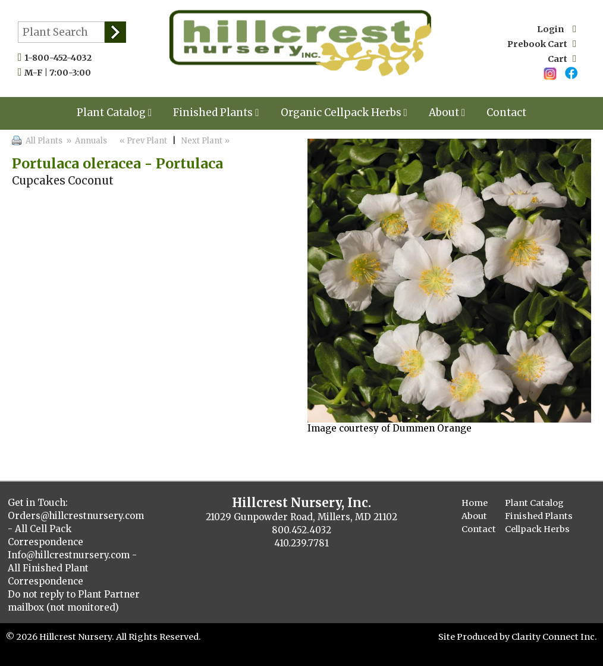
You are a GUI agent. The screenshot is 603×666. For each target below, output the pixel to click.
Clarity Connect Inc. (554, 636)
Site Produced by (474, 636)
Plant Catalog (114, 112)
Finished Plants (216, 112)
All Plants (44, 141)
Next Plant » (206, 141)
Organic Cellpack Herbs (344, 112)
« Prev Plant (142, 141)
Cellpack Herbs (537, 529)
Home (474, 503)
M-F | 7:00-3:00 (60, 72)
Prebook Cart (541, 44)
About (447, 112)
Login (556, 29)
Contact (506, 112)
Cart (562, 59)
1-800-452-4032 (60, 57)
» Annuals (85, 141)
